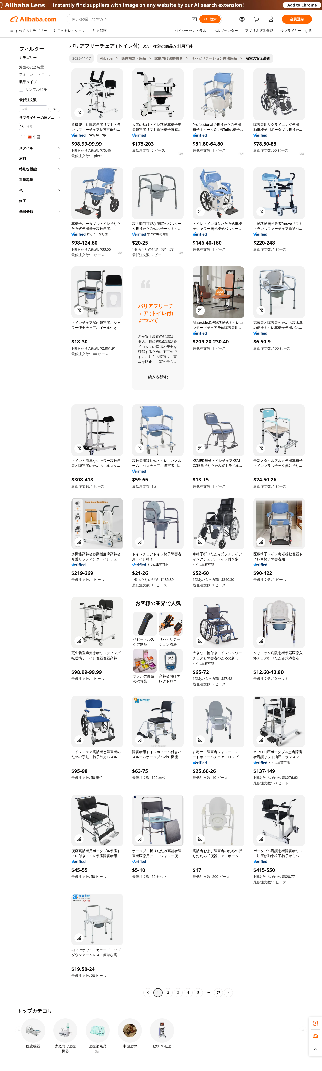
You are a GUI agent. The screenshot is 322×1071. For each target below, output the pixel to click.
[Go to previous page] (147, 992)
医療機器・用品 (133, 58)
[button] (194, 19)
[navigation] (38, 519)
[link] (315, 1023)
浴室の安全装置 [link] (258, 58)
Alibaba (106, 58)
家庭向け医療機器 (168, 58)
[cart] (257, 20)
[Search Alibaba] (129, 19)
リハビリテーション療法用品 (214, 58)
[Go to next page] (228, 992)
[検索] (210, 19)
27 (218, 992)
